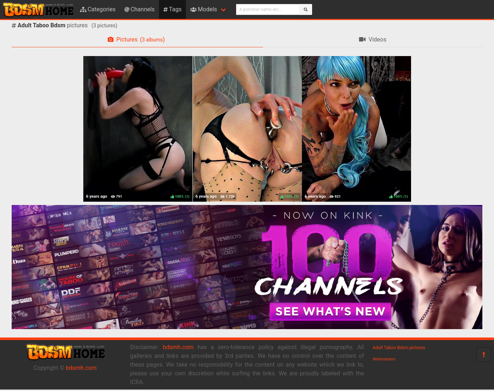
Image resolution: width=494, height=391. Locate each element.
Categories (98, 9)
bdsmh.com (81, 367)
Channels (139, 9)
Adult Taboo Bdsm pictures (399, 347)
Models (203, 9)
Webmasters (384, 359)
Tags (172, 9)
